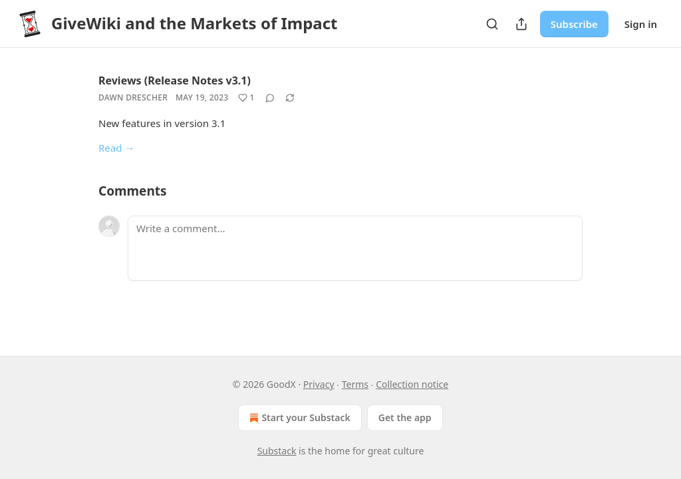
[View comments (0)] (270, 98)
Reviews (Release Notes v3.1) (174, 80)
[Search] (492, 24)
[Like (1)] (246, 98)
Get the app (405, 417)
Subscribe (574, 24)
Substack (277, 450)
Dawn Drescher (133, 97)
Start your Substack (298, 417)
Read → (116, 147)
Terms (355, 384)
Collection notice (412, 384)
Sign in (640, 24)
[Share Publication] (521, 24)
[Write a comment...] (355, 248)
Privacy (319, 384)
